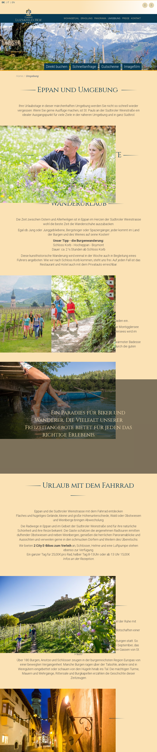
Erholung (87, 18)
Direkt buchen (56, 67)
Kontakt (136, 18)
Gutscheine (110, 67)
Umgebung (114, 18)
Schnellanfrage (84, 67)
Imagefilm (132, 67)
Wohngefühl (71, 18)
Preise (125, 18)
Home (19, 76)
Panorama (100, 18)
